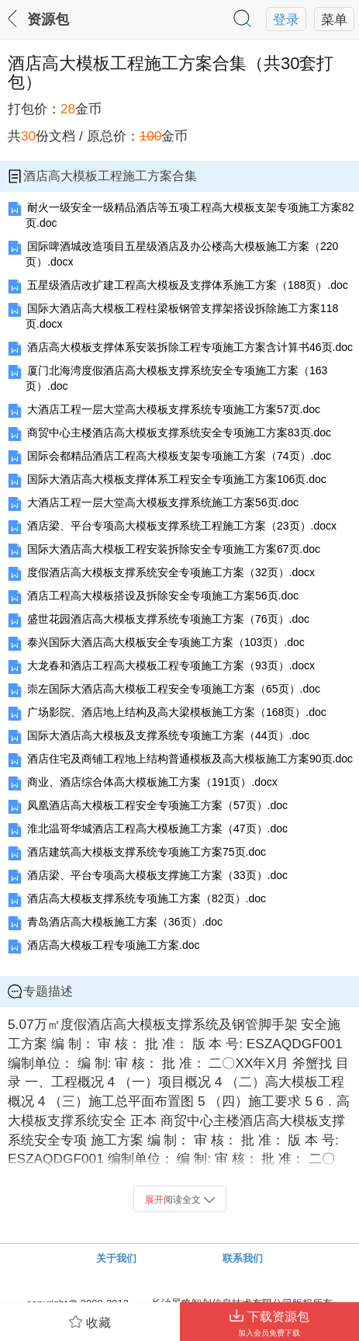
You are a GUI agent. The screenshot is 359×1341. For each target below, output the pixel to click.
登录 (286, 19)
